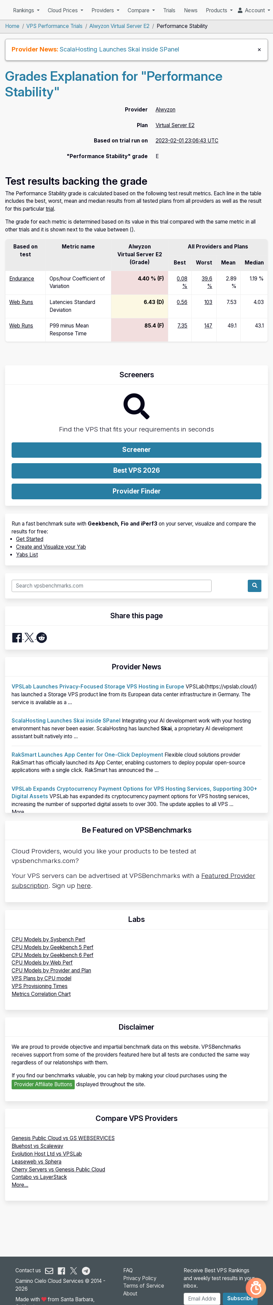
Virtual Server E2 (175, 125)
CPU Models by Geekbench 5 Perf (53, 947)
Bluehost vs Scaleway (37, 1146)
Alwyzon (165, 109)
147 (208, 325)
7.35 (182, 325)
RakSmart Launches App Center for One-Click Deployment (87, 755)
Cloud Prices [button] (63, 10)
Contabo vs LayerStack (39, 1177)
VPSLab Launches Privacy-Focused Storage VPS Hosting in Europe (98, 686)
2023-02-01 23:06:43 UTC (187, 140)
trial (50, 209)
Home (12, 26)
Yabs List (27, 554)
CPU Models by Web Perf (42, 962)
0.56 (182, 302)
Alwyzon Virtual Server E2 (119, 26)
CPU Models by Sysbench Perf (48, 939)
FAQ (128, 1270)
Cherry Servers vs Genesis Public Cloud (58, 1169)
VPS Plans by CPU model (41, 978)
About (130, 1293)
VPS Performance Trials (54, 26)
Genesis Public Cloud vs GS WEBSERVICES (63, 1138)
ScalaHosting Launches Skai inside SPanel (119, 49)
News (191, 10)
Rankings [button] (24, 10)
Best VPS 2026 (136, 470)
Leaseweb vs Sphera (36, 1161)
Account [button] (252, 10)
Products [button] (217, 10)
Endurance (21, 278)
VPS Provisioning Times (40, 986)
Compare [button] (139, 10)
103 (208, 302)
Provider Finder (137, 491)
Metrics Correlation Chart (41, 994)
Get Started (29, 539)
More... (20, 812)
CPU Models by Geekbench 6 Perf (53, 955)
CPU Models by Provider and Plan (51, 970)
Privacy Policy (139, 1278)
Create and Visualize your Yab (51, 547)
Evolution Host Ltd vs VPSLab (47, 1154)
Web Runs (21, 302)
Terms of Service (143, 1286)
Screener (136, 450)
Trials (169, 10)
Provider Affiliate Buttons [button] (43, 1084)
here (84, 886)
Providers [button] (103, 10)
